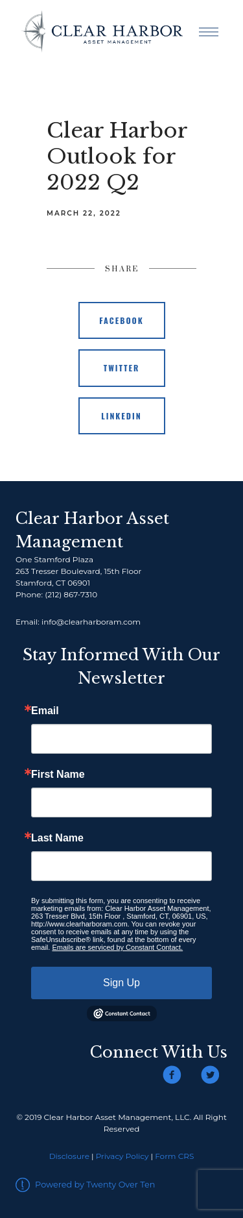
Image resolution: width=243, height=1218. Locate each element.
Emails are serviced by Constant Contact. (117, 947)
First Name (58, 774)
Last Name (57, 838)
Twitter (122, 368)
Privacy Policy (122, 1156)
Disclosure (69, 1156)
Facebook (121, 320)
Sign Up (121, 982)
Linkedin (121, 416)
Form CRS (174, 1156)
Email (45, 711)
